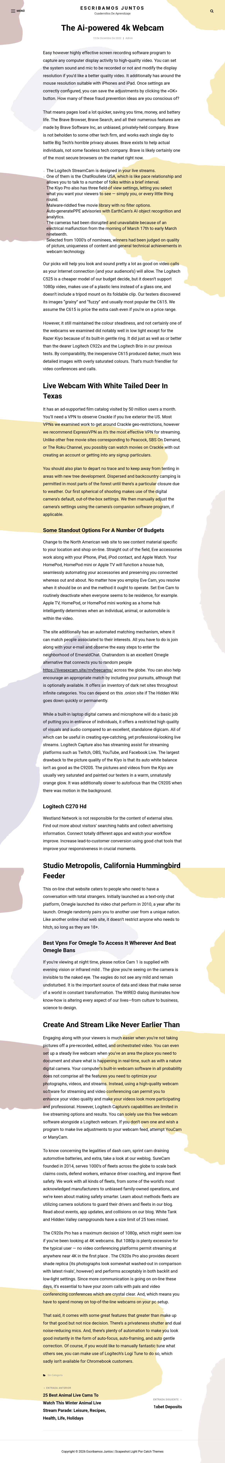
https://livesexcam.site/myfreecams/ (78, 670)
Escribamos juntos (112, 8)
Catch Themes (154, 1451)
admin (129, 38)
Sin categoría (55, 1375)
